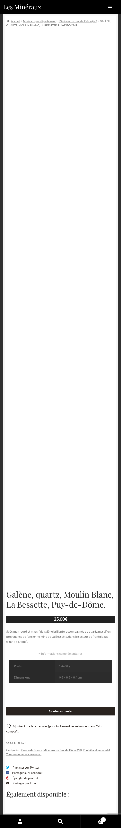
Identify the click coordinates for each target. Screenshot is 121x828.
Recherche (60, 821)
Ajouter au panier (60, 635)
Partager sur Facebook (27, 696)
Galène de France (31, 673)
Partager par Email (25, 707)
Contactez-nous (69, 807)
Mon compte (20, 821)
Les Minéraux (22, 7)
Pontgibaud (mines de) (96, 673)
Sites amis (43, 807)
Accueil (15, 21)
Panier (93, 818)
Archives (43, 792)
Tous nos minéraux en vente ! (23, 678)
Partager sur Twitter (26, 691)
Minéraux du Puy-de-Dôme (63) (78, 21)
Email (80, 749)
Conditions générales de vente (57, 800)
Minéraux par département (39, 21)
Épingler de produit (25, 701)
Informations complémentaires (60, 577)
